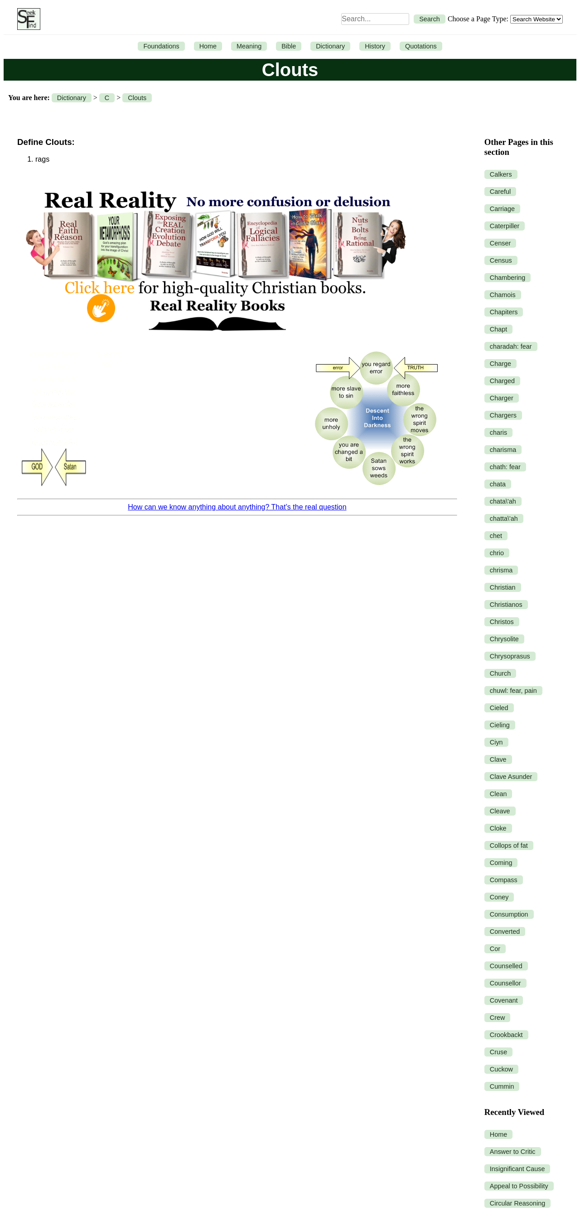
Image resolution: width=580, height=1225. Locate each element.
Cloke (498, 828)
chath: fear (505, 467)
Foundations (161, 46)
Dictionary (330, 46)
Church (500, 673)
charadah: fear (511, 346)
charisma (503, 449)
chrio (497, 553)
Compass (503, 880)
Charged (502, 380)
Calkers (501, 174)
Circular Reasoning (517, 1203)
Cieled (499, 707)
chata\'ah (503, 501)
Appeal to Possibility (519, 1186)
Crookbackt (506, 1034)
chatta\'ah (504, 518)
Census (501, 260)
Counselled (506, 966)
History (375, 46)
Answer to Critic (513, 1151)
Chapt (498, 329)
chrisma (501, 570)
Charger (501, 398)
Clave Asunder (511, 776)
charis (498, 432)
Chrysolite (504, 639)
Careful (500, 191)
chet (496, 535)
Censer (500, 243)
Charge (500, 363)
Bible (288, 46)
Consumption (509, 914)
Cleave (500, 811)
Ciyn (496, 742)
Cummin (502, 1086)
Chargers (503, 415)
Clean (498, 793)
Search (429, 19)
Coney (499, 897)
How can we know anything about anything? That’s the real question (237, 507)
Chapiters (504, 312)
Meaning (249, 46)
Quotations (421, 46)
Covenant (504, 1000)
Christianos (506, 604)
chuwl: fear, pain (513, 690)
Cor (495, 948)
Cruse (498, 1052)
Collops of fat (509, 845)
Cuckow (501, 1069)
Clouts (137, 97)
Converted (505, 931)
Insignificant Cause (517, 1168)
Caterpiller (505, 226)
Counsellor (505, 983)
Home (208, 46)
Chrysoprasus (510, 656)
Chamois (503, 294)
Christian (503, 587)
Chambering (507, 277)
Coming (501, 862)
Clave (498, 759)
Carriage (502, 208)
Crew (497, 1017)
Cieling (500, 725)
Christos (502, 621)
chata (498, 484)
